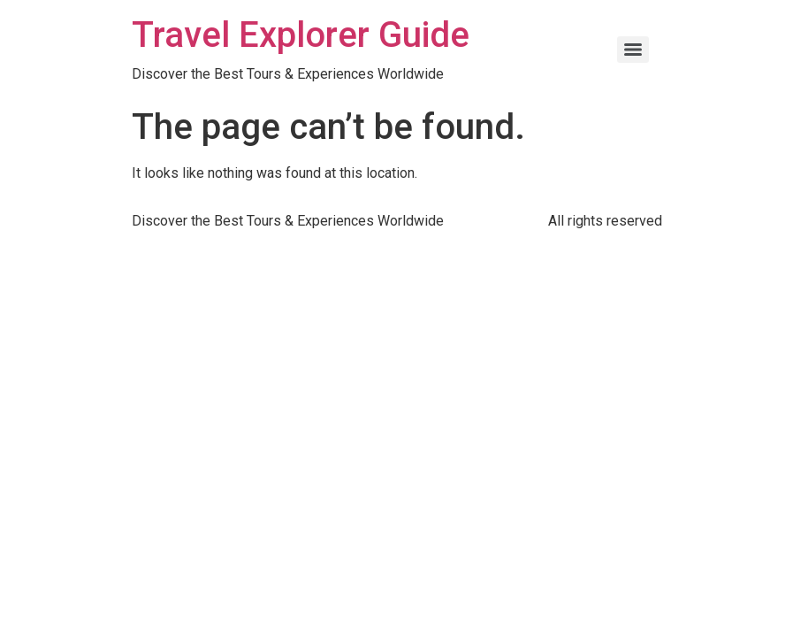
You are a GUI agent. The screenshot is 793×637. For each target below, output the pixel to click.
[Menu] (633, 49)
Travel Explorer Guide (300, 35)
